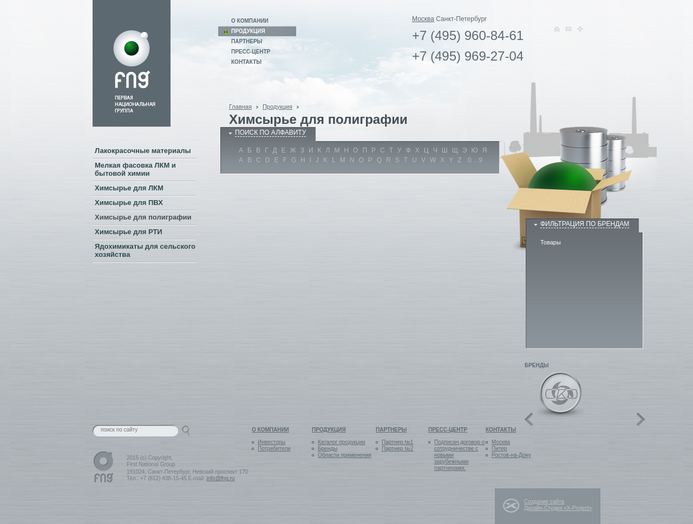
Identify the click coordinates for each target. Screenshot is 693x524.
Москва (423, 19)
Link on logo (132, 63)
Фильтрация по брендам (584, 224)
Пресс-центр (250, 52)
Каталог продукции (341, 442)
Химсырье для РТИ (128, 232)
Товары (550, 242)
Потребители (274, 449)
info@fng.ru (221, 478)
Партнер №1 (397, 442)
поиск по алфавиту (270, 132)
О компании (250, 21)
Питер (499, 449)
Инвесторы (271, 442)
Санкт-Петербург (461, 19)
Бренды (327, 449)
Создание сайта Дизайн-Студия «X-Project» (558, 505)
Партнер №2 (397, 449)
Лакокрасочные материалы (143, 151)
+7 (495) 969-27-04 (468, 56)
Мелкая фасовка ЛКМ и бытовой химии (135, 169)
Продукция (277, 106)
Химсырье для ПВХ (129, 202)
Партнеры (246, 41)
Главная (240, 106)
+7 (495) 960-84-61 (468, 35)
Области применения (344, 455)
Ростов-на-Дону (511, 455)
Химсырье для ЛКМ (129, 188)
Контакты (246, 62)
